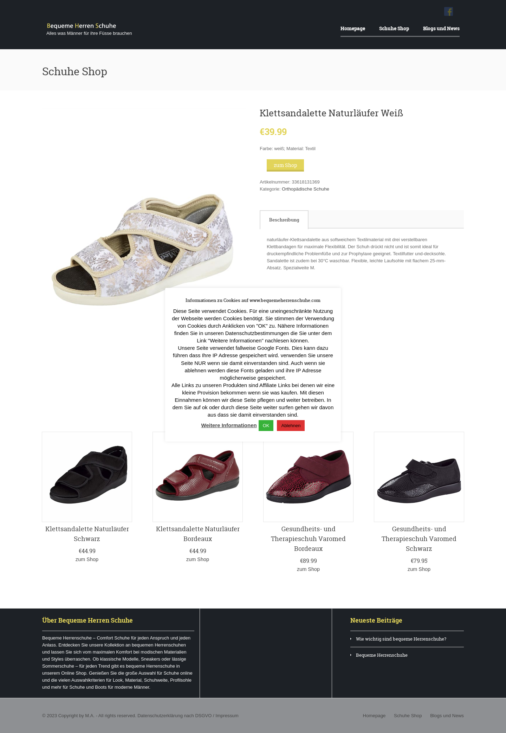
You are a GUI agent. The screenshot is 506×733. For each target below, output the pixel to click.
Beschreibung (284, 220)
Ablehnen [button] (290, 425)
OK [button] (266, 425)
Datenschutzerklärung (159, 715)
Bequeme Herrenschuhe (382, 654)
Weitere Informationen (229, 425)
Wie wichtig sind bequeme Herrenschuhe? (401, 638)
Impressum (226, 715)
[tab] (284, 219)
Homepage (352, 28)
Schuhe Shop (394, 28)
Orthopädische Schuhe (305, 189)
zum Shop (285, 165)
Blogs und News (441, 28)
